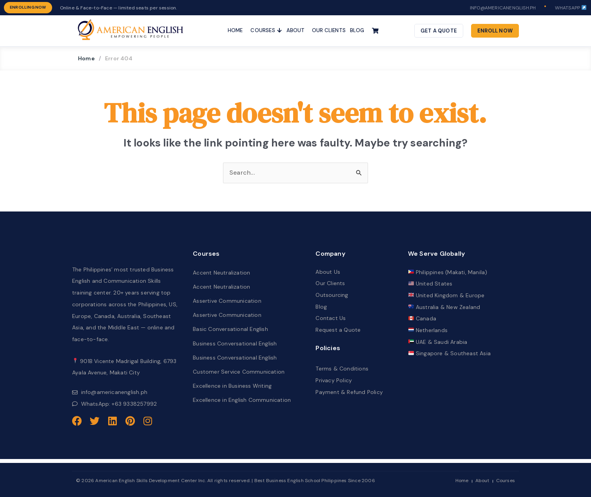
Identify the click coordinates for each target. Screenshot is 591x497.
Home (86, 58)
